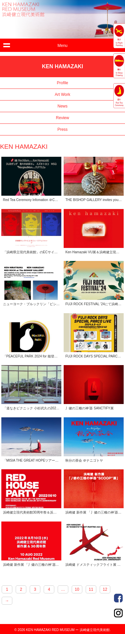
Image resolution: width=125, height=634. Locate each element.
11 (91, 589)
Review (62, 117)
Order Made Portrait (118, 598)
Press (62, 129)
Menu (62, 45)
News (62, 106)
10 (77, 589)
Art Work (62, 94)
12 (105, 589)
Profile (62, 83)
